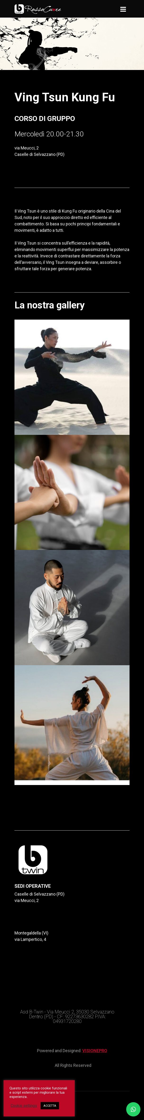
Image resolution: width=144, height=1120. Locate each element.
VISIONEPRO (94, 1050)
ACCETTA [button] (49, 1105)
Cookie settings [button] (24, 1106)
